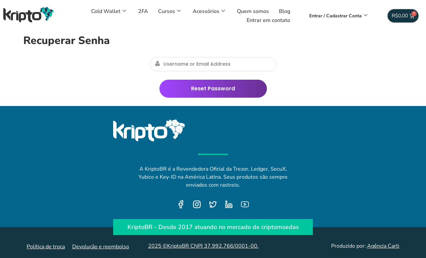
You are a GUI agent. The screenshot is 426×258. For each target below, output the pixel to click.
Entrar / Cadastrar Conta (338, 16)
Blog (284, 11)
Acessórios (209, 11)
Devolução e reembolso (100, 246)
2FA (143, 11)
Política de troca (46, 246)
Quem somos (253, 11)
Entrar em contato (268, 20)
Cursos (169, 11)
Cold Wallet (108, 11)
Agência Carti (383, 246)
